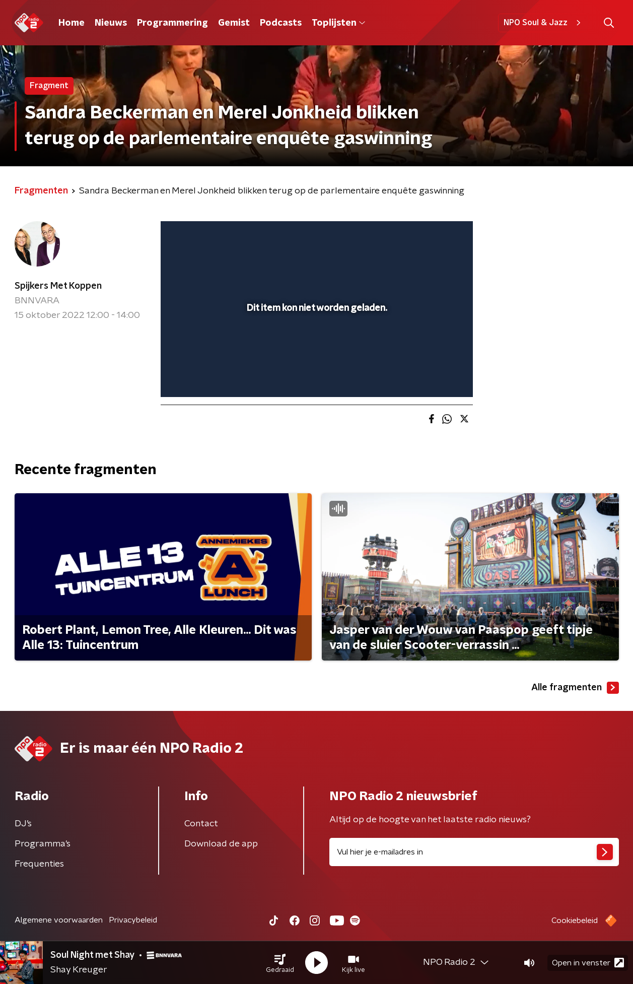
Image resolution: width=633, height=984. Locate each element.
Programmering (172, 23)
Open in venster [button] (588, 962)
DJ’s (23, 823)
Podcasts (281, 23)
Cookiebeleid (574, 920)
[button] (280, 963)
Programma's (43, 843)
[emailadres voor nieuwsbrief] (474, 852)
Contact (201, 823)
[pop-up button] (427, 375)
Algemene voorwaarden (59, 920)
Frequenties (39, 864)
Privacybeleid (133, 920)
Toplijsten (338, 23)
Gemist (234, 23)
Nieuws (111, 23)
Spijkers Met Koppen (58, 286)
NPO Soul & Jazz (544, 23)
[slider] (315, 347)
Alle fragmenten (575, 688)
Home (71, 23)
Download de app (221, 843)
